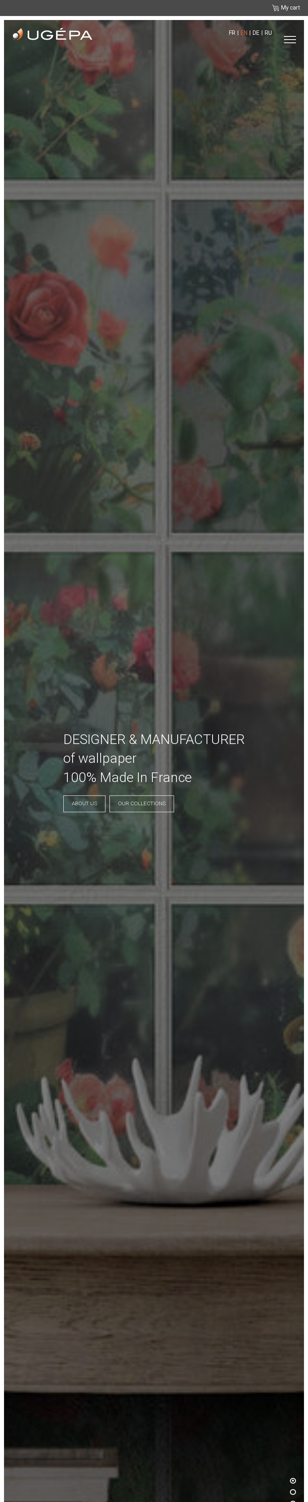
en (244, 33)
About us (84, 804)
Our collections (142, 804)
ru (268, 33)
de (256, 33)
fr (232, 33)
